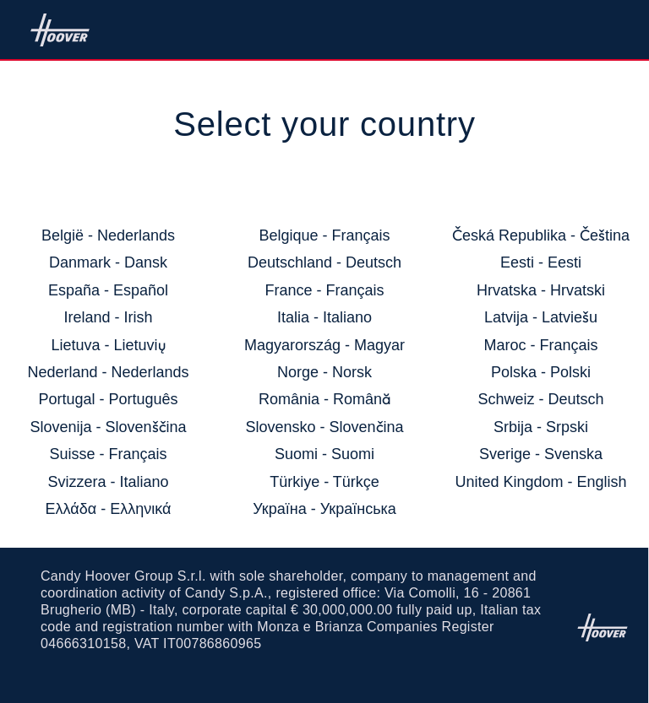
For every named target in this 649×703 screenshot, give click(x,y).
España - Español (108, 290)
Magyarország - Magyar (324, 345)
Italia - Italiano (324, 317)
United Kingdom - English (540, 481)
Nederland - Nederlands (107, 372)
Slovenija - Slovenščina (108, 427)
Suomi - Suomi (324, 454)
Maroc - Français (540, 345)
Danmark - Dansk (108, 262)
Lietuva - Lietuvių (108, 345)
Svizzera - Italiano (107, 481)
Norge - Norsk (324, 372)
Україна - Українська (324, 508)
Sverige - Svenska (541, 454)
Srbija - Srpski (541, 427)
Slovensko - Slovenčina (324, 427)
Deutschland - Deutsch (324, 262)
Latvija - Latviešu (540, 317)
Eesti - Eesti (540, 262)
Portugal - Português (107, 399)
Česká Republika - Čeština (541, 235)
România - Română (324, 399)
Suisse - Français (107, 454)
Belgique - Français (324, 235)
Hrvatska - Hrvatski (541, 290)
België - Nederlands (108, 235)
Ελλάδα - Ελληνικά (109, 508)
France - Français (324, 290)
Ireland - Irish (107, 317)
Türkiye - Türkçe (324, 481)
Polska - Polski (541, 372)
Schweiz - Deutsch (540, 399)
